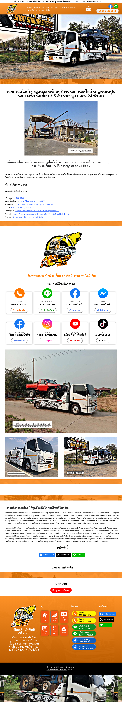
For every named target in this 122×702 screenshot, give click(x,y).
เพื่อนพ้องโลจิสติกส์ (75, 334)
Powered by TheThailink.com (57, 669)
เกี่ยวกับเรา (40, 10)
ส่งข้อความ (103, 302)
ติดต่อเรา (49, 10)
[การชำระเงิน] (64, 614)
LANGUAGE (88, 6)
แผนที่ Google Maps (67, 7)
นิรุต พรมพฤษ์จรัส (19, 334)
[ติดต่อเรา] (54, 628)
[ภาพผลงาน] (54, 614)
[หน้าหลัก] (45, 614)
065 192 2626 (85, 621)
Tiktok (103, 332)
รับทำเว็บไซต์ (71, 669)
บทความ (37, 7)
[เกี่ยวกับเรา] (45, 628)
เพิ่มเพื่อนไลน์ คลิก (47, 302)
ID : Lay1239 (47, 304)
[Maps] (64, 629)
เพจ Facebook (75, 302)
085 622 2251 (18, 198)
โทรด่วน (19, 302)
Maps (64, 632)
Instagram (47, 332)
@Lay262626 (103, 334)
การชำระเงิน (29, 10)
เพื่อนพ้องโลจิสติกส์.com (23, 631)
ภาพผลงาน (54, 619)
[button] (2, 46)
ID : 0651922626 (86, 635)
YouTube (75, 332)
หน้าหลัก (28, 7)
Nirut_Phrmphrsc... (47, 334)
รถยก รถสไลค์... (75, 304)
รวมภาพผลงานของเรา (50, 7)
